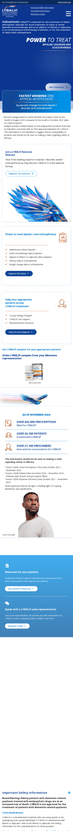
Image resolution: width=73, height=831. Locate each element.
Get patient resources (19, 588)
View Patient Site (64, 2)
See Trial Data (56, 87)
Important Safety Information (42, 7)
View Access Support (19, 332)
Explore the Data (17, 273)
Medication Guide (38, 14)
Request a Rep (15, 625)
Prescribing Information (40, 11)
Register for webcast (19, 173)
